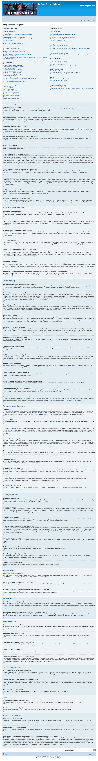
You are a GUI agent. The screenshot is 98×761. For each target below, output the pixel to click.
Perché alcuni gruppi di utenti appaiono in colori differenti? (63, 37)
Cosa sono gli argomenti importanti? (11, 95)
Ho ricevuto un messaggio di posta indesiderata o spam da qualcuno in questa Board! (70, 48)
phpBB (44, 756)
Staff (68, 754)
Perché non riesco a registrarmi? (10, 41)
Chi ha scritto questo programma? (58, 85)
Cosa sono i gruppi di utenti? (56, 33)
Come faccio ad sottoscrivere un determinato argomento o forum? (65, 72)
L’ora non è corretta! (7, 49)
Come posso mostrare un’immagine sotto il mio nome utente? (17, 54)
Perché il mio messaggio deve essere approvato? (14, 79)
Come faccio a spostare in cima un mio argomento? (15, 81)
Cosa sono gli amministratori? (57, 30)
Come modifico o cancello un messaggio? (12, 65)
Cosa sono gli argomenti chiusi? (10, 96)
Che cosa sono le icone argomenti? (11, 98)
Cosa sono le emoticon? (8, 89)
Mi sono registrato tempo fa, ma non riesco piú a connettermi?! (17, 38)
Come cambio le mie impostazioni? (11, 48)
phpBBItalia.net (48, 757)
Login (94, 20)
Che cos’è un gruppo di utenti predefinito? (59, 38)
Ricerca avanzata (91, 6)
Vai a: (62, 750)
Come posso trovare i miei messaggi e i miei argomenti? (63, 65)
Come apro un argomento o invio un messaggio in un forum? (17, 63)
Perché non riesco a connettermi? (11, 30)
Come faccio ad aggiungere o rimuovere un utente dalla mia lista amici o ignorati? (69, 54)
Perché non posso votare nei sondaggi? (12, 72)
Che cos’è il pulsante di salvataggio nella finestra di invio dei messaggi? (19, 78)
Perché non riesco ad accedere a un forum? (13, 71)
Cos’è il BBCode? (7, 86)
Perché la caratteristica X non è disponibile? (60, 86)
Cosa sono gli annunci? (8, 93)
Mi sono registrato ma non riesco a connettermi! (14, 37)
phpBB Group (43, 720)
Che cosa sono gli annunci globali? (11, 92)
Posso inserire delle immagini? (10, 90)
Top (5, 112)
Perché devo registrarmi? (9, 31)
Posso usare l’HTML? (8, 87)
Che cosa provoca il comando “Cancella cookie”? (14, 43)
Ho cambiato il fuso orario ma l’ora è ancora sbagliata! (15, 51)
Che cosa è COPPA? (8, 40)
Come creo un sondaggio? (9, 68)
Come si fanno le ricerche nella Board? (59, 59)
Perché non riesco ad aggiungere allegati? (13, 74)
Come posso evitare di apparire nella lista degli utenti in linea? (17, 34)
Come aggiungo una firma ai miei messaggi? (13, 66)
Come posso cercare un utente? (57, 64)
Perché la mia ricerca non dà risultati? (59, 61)
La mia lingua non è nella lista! (10, 52)
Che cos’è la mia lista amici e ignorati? (59, 53)
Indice (6, 17)
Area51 (84, 729)
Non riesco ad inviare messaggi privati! (59, 45)
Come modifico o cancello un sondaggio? (12, 69)
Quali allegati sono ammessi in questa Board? (60, 78)
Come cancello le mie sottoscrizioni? (58, 73)
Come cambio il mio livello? (9, 55)
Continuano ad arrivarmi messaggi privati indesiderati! (62, 46)
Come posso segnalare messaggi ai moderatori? (14, 77)
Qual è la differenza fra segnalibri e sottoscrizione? (62, 70)
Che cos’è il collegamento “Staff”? (58, 40)
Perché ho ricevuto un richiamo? (10, 75)
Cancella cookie (73, 754)
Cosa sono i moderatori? (55, 31)
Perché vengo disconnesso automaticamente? (13, 33)
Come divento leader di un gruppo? (58, 35)
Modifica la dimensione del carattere (93, 17)
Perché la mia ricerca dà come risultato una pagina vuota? (63, 62)
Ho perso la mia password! (9, 35)
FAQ (84, 20)
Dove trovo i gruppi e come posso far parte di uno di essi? (63, 34)
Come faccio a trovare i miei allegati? (58, 80)
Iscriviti (88, 20)
